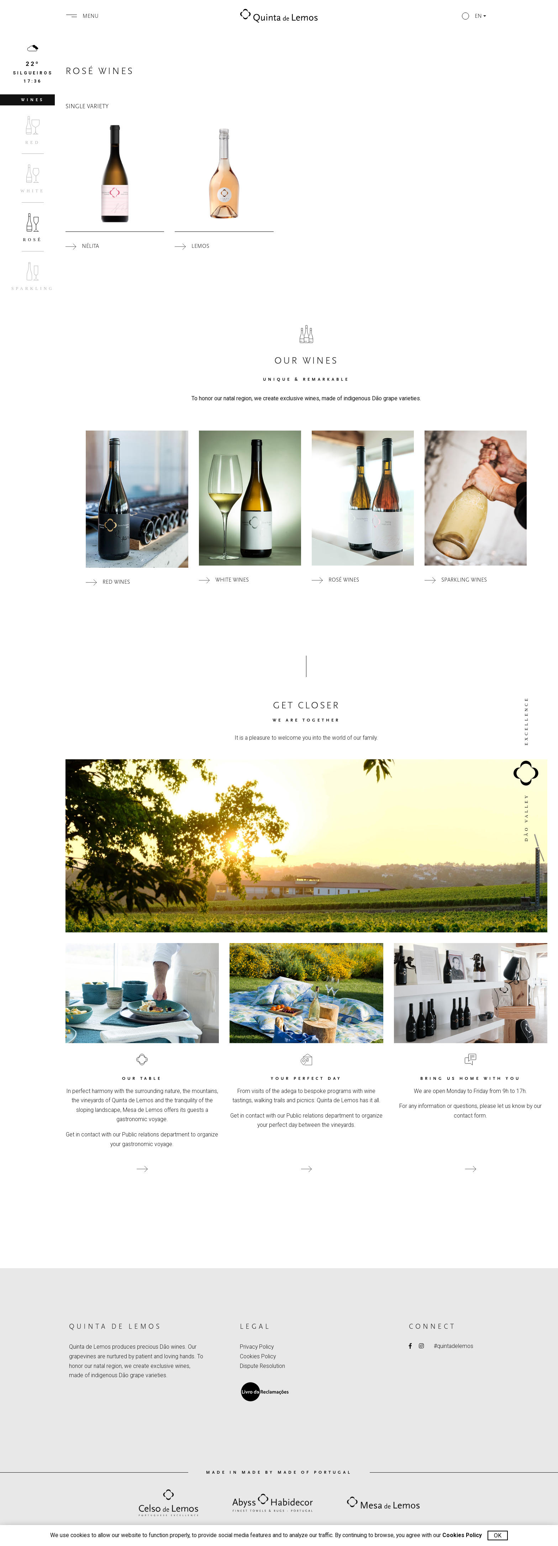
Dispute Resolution (262, 1366)
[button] (473, 16)
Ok (497, 1535)
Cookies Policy (258, 1356)
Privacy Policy (257, 1346)
